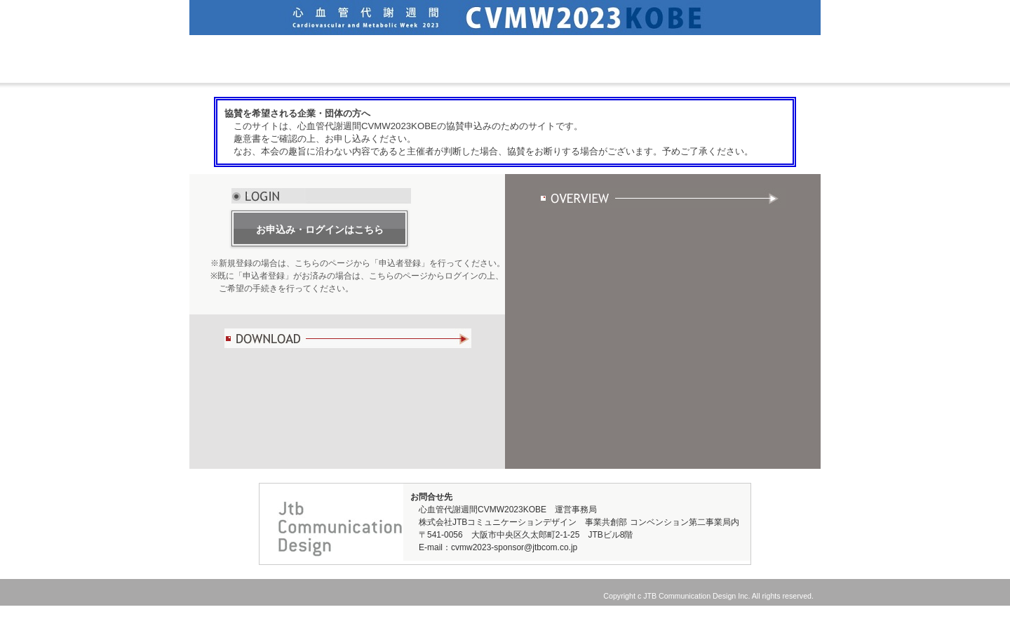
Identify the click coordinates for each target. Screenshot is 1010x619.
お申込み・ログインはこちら (320, 229)
